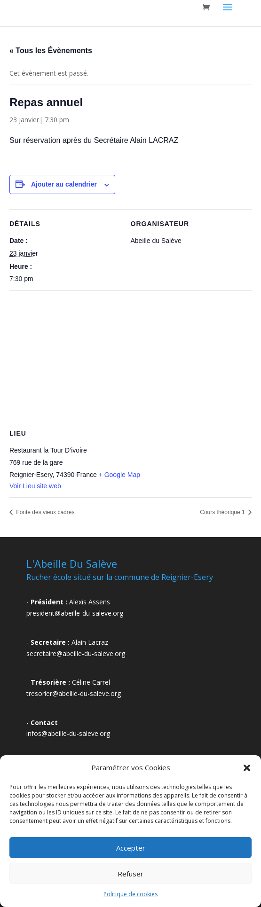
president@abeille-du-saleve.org (74, 613)
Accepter (130, 847)
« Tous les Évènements (50, 51)
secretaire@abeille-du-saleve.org (75, 653)
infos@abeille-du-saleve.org (68, 733)
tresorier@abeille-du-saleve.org (73, 693)
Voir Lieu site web (35, 486)
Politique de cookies (130, 894)
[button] (247, 768)
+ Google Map (119, 474)
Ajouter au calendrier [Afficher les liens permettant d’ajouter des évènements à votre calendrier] (64, 184)
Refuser (130, 873)
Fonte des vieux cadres (44, 512)
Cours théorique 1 (223, 512)
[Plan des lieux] (130, 358)
